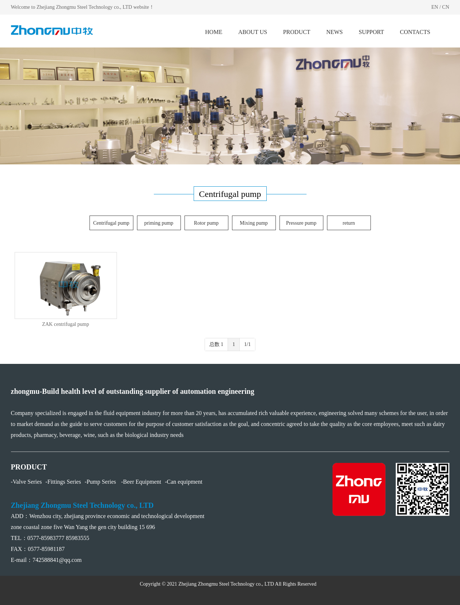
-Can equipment (183, 482)
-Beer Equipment (141, 482)
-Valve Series (26, 482)
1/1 (247, 344)
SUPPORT (371, 32)
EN (434, 7)
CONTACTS (415, 32)
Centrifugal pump (111, 223)
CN (445, 7)
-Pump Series (101, 482)
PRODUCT (297, 32)
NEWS (334, 32)
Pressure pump (301, 223)
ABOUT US (252, 32)
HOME (213, 32)
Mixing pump (254, 223)
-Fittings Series (63, 482)
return (349, 223)
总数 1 (216, 344)
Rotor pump (206, 223)
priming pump (159, 223)
